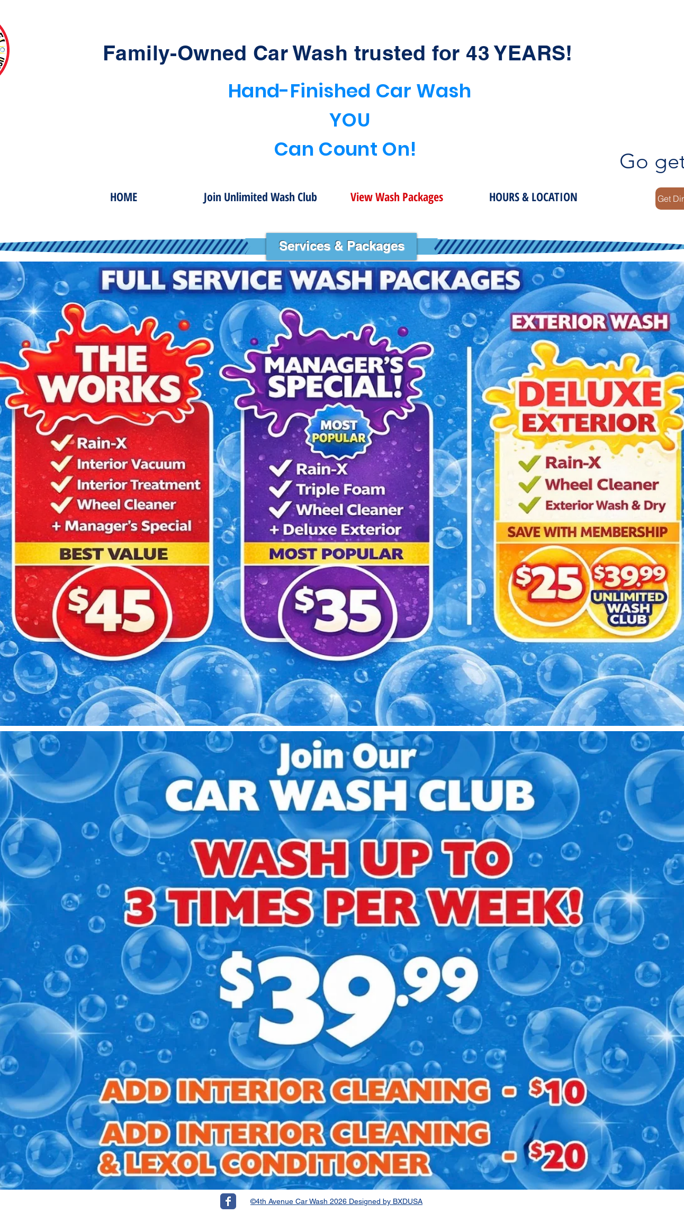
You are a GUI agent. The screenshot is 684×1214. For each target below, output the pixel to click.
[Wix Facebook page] (228, 1201)
